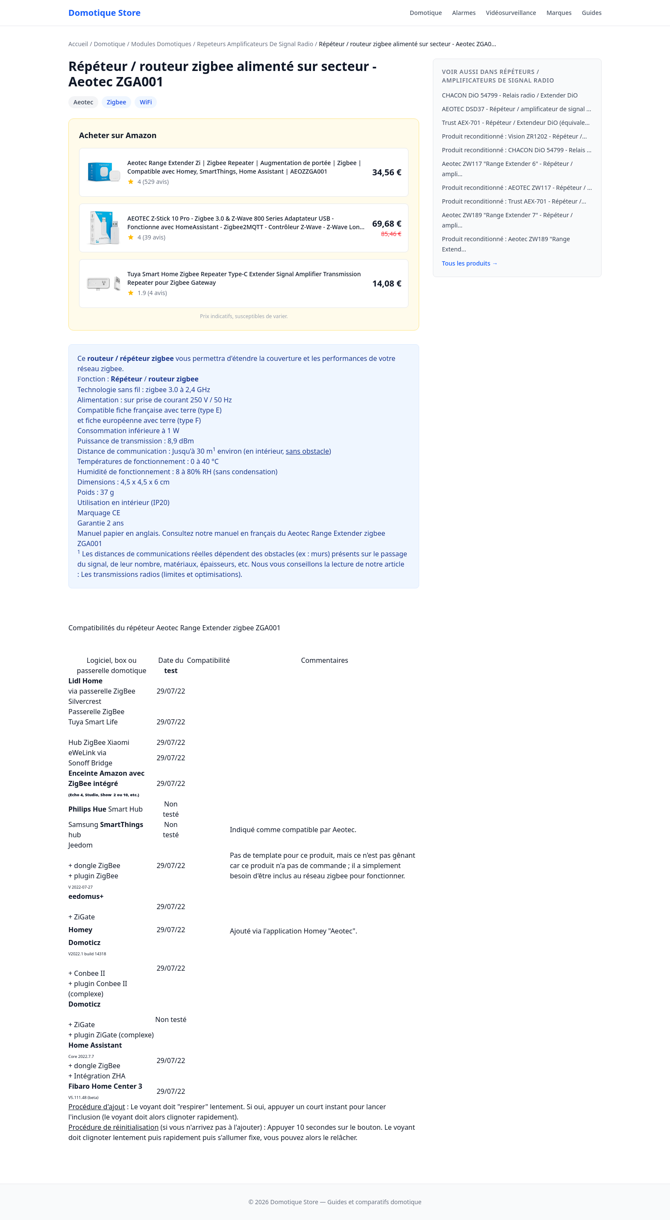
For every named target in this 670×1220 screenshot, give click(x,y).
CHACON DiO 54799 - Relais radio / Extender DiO (510, 95)
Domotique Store (104, 12)
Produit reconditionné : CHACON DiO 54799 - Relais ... (516, 150)
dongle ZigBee (97, 865)
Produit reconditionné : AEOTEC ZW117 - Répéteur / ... (517, 187)
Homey (80, 929)
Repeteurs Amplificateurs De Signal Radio (255, 44)
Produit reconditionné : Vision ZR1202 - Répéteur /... (514, 136)
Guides (592, 13)
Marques (559, 13)
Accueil (78, 44)
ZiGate (84, 917)
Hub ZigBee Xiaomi (98, 742)
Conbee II (89, 973)
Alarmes (464, 13)
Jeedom (80, 845)
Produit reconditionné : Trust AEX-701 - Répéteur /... (514, 201)
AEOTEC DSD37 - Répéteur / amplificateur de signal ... (516, 109)
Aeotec (83, 102)
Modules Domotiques (161, 44)
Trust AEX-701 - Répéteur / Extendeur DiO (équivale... (516, 122)
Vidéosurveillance (511, 13)
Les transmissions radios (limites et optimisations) (160, 574)
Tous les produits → (470, 263)
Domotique (426, 13)
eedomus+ (85, 896)
